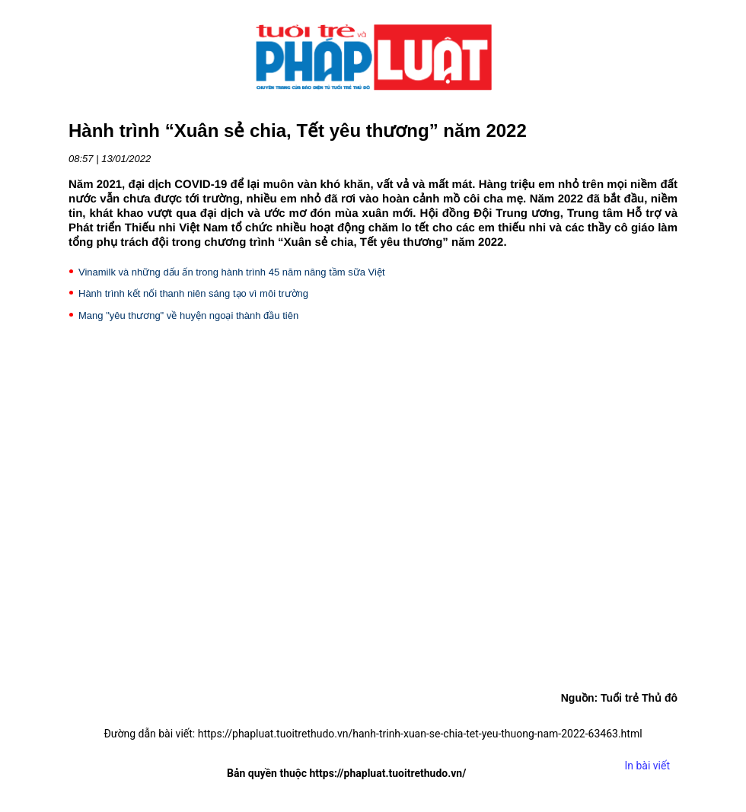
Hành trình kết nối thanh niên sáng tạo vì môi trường (193, 293)
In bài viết (647, 765)
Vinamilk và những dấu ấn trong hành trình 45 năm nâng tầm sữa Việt (231, 272)
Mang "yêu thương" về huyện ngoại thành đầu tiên (188, 315)
